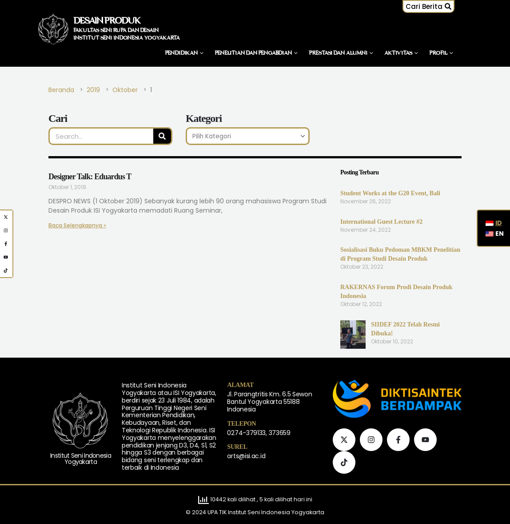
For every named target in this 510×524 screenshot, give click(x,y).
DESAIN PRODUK (106, 21)
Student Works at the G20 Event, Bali (390, 193)
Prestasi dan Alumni (338, 53)
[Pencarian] (162, 136)
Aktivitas (398, 53)
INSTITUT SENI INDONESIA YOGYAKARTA (126, 38)
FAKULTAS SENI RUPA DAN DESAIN (116, 30)
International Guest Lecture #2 (381, 221)
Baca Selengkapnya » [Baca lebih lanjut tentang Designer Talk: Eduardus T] (71, 225)
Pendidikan (181, 53)
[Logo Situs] (53, 28)
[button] (432, 6)
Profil (438, 53)
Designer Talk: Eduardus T (89, 176)
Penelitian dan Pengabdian (253, 53)
